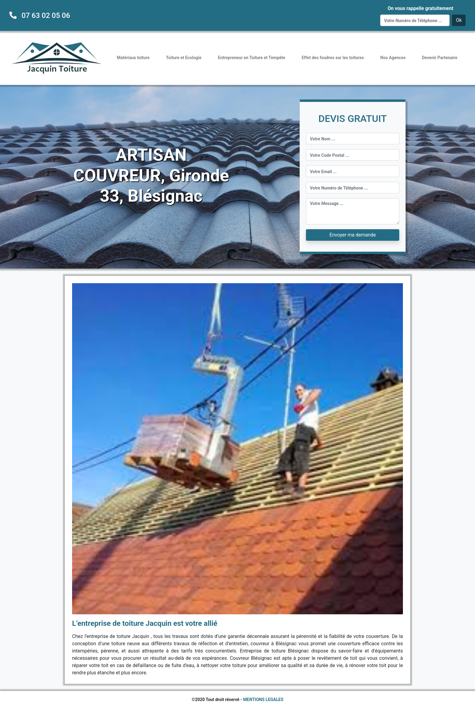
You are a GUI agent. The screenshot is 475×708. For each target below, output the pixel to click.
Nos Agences (392, 57)
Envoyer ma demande (352, 235)
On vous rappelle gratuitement (420, 8)
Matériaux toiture (133, 57)
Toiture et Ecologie (183, 57)
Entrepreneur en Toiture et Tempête (251, 57)
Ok (459, 20)
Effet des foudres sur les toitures (333, 57)
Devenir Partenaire (439, 57)
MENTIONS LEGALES (263, 699)
